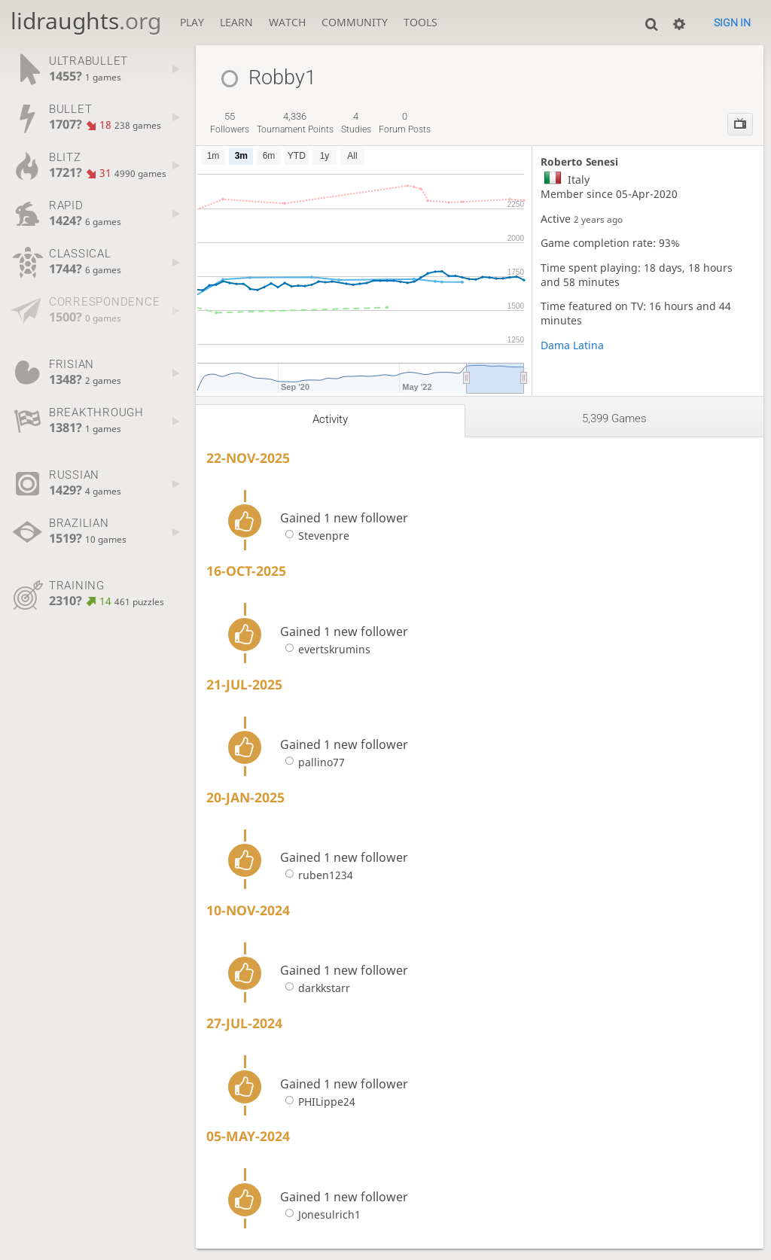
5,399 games (614, 418)
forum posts (405, 123)
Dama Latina (572, 345)
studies (356, 123)
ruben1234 (316, 875)
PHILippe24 (317, 1101)
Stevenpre (314, 535)
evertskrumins (325, 649)
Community (355, 22)
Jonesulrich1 (320, 1214)
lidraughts (86, 20)
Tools (420, 22)
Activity (330, 419)
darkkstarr (315, 988)
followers (229, 123)
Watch (287, 22)
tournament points (295, 123)
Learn (236, 22)
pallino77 (312, 762)
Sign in (732, 23)
